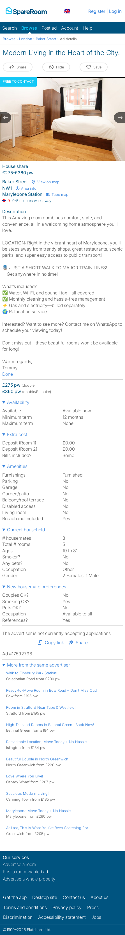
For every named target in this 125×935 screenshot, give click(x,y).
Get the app (15, 897)
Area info (25, 188)
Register (96, 11)
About (99, 897)
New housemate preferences (36, 586)
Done (7, 374)
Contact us (74, 897)
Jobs (96, 917)
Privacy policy (67, 907)
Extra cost (17, 434)
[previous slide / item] (5, 117)
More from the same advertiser (38, 665)
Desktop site (44, 897)
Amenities (17, 466)
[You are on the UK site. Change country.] (67, 11)
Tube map (57, 194)
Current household (26, 529)
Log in (115, 11)
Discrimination (18, 917)
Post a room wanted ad (25, 871)
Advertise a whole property (29, 879)
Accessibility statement (62, 917)
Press (93, 907)
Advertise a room (19, 864)
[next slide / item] (119, 117)
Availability (18, 402)
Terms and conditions (25, 907)
